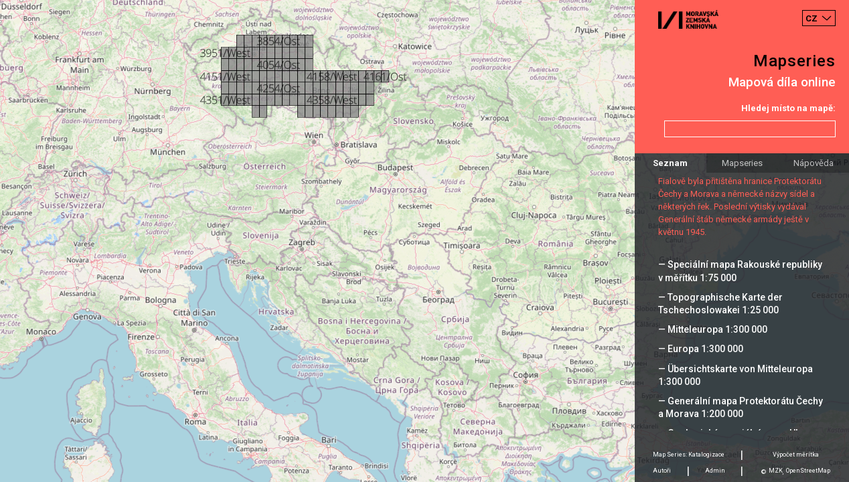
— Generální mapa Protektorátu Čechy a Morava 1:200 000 (740, 407)
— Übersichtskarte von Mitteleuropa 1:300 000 (735, 375)
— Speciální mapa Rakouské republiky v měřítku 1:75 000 (740, 271)
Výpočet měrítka (796, 454)
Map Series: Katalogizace (688, 454)
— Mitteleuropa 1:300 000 (712, 329)
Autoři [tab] (662, 470)
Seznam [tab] (670, 163)
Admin (715, 470)
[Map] (424, 241)
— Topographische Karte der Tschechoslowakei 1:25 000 (720, 303)
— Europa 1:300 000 (700, 348)
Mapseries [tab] (742, 163)
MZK (776, 470)
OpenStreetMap (808, 470)
